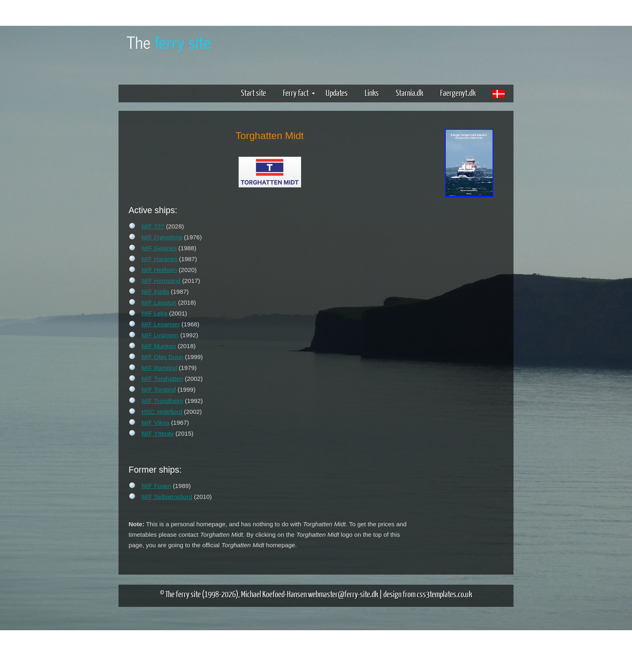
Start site (253, 92)
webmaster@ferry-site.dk (343, 594)
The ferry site (183, 594)
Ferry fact (299, 92)
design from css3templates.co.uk (427, 594)
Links (372, 92)
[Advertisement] (469, 325)
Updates (337, 92)
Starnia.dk (409, 92)
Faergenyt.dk (458, 92)
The (169, 41)
